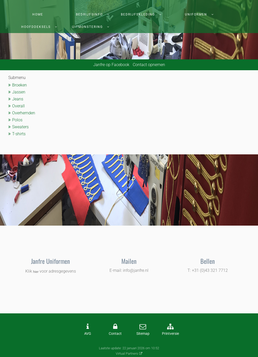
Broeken (19, 85)
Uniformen (196, 14)
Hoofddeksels (36, 27)
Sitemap (143, 333)
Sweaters (20, 126)
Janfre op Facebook (111, 64)
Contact (115, 333)
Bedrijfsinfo (89, 14)
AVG (87, 333)
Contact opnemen (149, 64)
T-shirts (19, 133)
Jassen (18, 92)
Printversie (170, 333)
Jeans (17, 99)
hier (35, 272)
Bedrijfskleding (138, 14)
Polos (17, 119)
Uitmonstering (87, 27)
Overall (18, 106)
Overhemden (23, 112)
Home (37, 14)
